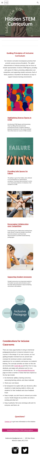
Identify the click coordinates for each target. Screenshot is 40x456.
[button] (2, 2)
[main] (20, 21)
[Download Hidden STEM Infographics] (20, 430)
